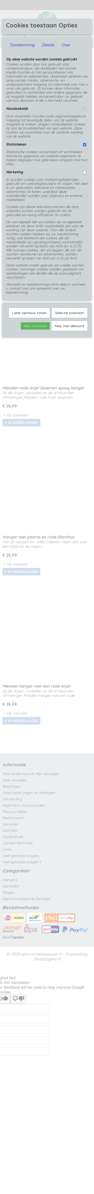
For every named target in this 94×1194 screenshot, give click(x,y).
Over (65, 44)
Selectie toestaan (69, 313)
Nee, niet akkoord (69, 326)
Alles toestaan (35, 326)
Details (48, 44)
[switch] (84, 109)
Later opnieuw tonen (29, 313)
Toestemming (22, 44)
